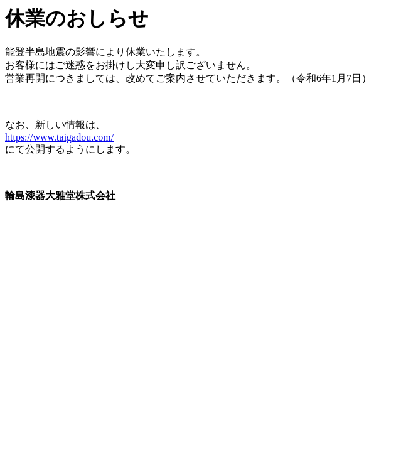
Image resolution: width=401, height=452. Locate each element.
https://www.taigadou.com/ (59, 137)
